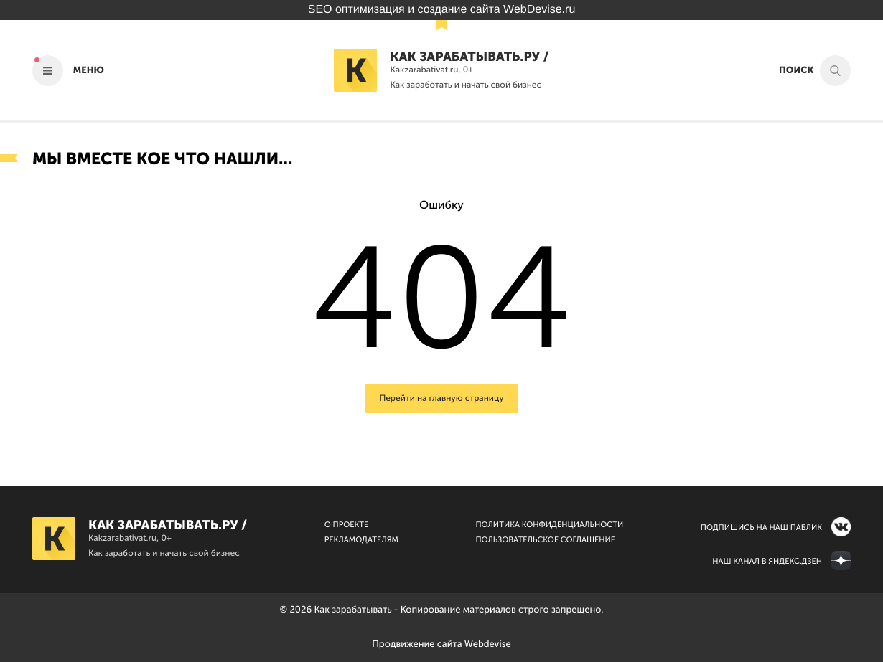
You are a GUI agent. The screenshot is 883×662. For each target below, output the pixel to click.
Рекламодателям (361, 539)
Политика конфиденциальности (549, 524)
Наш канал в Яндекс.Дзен (767, 561)
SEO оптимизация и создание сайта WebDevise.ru (442, 10)
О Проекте (346, 524)
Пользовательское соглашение (545, 539)
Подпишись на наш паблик (761, 527)
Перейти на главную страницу (441, 399)
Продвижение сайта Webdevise (441, 644)
